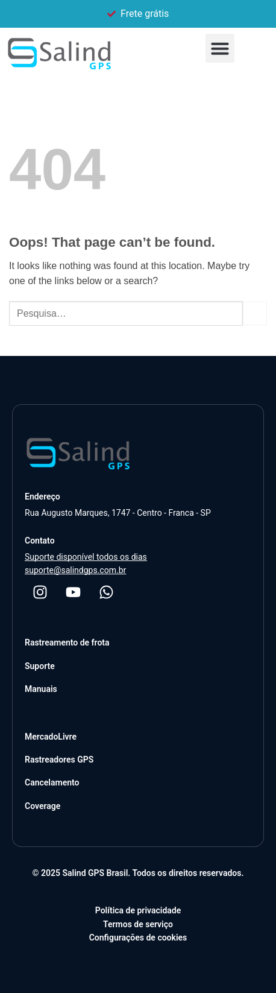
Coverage (42, 806)
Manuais (41, 689)
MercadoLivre (51, 736)
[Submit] (255, 313)
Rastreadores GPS (59, 759)
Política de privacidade (138, 910)
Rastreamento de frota (67, 642)
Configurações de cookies (138, 937)
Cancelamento (52, 782)
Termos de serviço (138, 924)
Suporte (40, 666)
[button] (219, 48)
